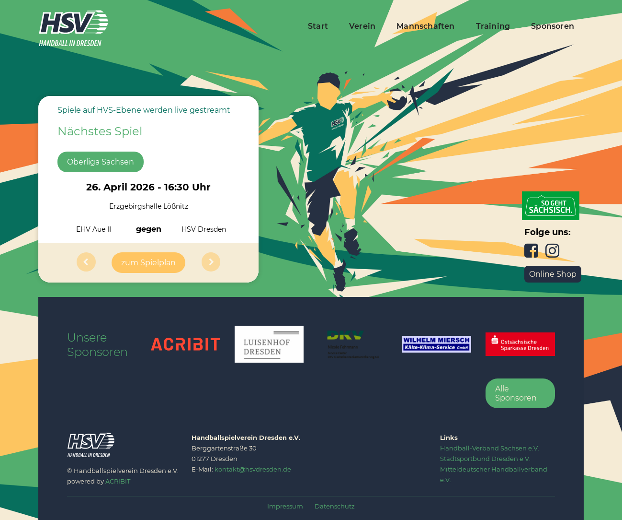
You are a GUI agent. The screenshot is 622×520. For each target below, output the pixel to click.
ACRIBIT (117, 481)
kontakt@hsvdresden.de (253, 469)
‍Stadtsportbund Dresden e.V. (485, 458)
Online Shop (553, 274)
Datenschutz (335, 506)
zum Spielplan (148, 262)
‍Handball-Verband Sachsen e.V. (489, 448)
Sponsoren (552, 26)
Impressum (285, 506)
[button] (86, 262)
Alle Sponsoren (516, 393)
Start (318, 26)
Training (493, 26)
